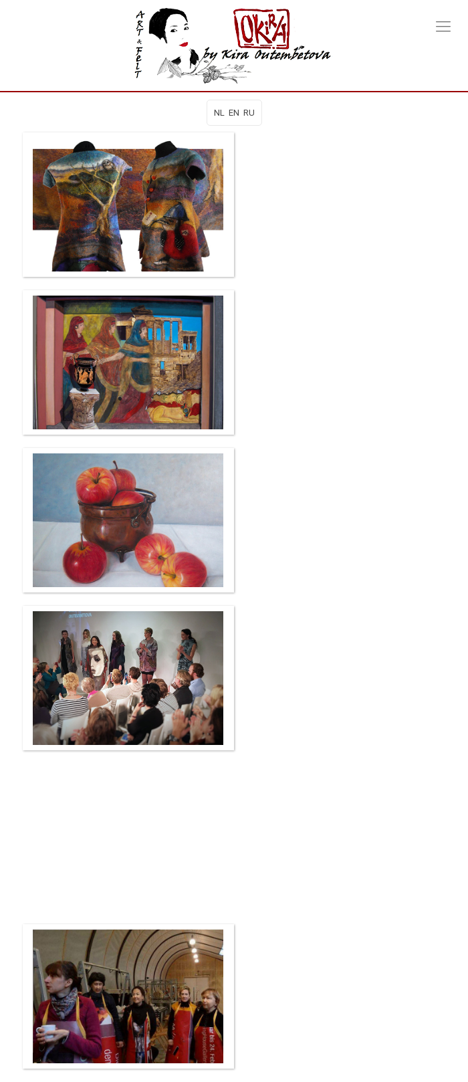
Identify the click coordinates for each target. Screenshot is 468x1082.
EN (234, 113)
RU (249, 113)
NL (219, 113)
